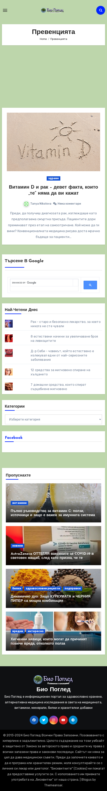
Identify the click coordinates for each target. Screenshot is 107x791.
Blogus (86, 779)
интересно (36, 631)
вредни (17, 631)
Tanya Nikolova (37, 203)
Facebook (14, 438)
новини (17, 545)
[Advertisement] (54, 76)
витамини (19, 503)
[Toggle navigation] (5, 10)
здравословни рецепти (43, 588)
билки (16, 588)
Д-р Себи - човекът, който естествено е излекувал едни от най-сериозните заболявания (62, 355)
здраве (53, 178)
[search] (41, 282)
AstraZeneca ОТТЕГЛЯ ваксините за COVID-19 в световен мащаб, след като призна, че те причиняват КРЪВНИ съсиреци (52, 558)
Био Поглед (53, 690)
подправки (73, 588)
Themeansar (53, 785)
